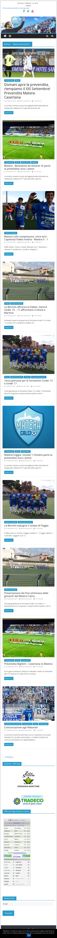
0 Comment (36, 101)
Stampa (34, 162)
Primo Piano (26, 162)
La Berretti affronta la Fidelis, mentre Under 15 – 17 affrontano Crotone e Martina (25, 309)
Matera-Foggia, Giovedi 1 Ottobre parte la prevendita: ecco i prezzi (28, 456)
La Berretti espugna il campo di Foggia (26, 525)
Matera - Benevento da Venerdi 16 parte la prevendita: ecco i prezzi (27, 167)
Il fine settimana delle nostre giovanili (16, 8)
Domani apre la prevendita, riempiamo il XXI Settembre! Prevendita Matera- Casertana (27, 91)
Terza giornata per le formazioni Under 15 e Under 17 (28, 382)
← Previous (8, 757)
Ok (29, 935)
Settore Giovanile (10, 233)
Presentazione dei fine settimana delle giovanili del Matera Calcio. (26, 594)
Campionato (9, 80)
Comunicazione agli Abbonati (21, 727)
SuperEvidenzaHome (38, 377)
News (17, 80)
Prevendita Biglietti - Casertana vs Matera (28, 663)
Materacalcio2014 (24, 101)
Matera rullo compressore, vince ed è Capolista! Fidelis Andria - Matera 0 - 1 (26, 238)
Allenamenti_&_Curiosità (12, 724)
